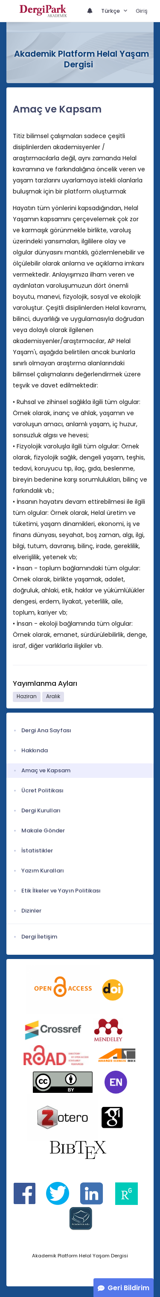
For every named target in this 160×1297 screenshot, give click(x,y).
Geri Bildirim (128, 1287)
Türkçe (111, 11)
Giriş (142, 11)
